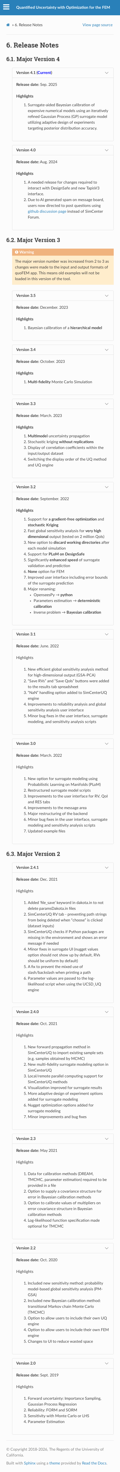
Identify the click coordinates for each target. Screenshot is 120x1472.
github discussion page (47, 211)
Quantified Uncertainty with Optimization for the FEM (63, 7)
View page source (97, 25)
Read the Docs (94, 1463)
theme (54, 1463)
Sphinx (30, 1463)
